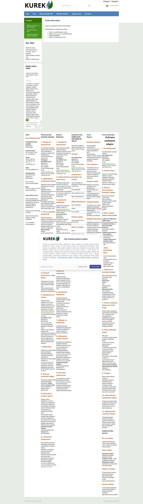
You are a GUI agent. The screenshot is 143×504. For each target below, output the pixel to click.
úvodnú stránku (58, 34)
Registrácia (114, 1)
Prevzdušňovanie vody (31, 49)
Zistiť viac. (28, 126)
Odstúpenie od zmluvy (46, 466)
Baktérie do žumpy (30, 48)
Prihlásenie (106, 1)
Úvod (27, 14)
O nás (34, 14)
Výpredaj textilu (76, 14)
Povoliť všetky (95, 266)
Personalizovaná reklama (65, 257)
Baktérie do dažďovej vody (32, 59)
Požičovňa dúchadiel (62, 14)
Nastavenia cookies (47, 266)
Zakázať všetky (82, 266)
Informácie (88, 14)
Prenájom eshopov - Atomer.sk (111, 501)
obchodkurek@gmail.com (47, 172)
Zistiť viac (53, 257)
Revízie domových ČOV (46, 14)
